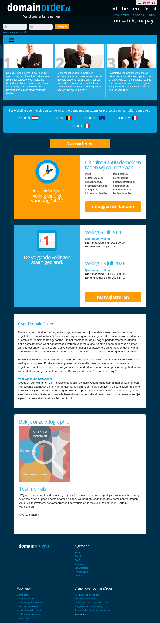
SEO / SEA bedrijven (27, 606)
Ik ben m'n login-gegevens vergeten (92, 610)
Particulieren (23, 618)
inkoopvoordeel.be (96, 193)
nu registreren (113, 297)
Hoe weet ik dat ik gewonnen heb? (92, 602)
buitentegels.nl (94, 178)
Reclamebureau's (25, 598)
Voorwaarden (81, 568)
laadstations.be (122, 193)
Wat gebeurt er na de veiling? (89, 606)
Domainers (22, 595)
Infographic (80, 564)
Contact (78, 575)
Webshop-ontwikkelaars (29, 610)
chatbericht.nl (121, 185)
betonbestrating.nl (124, 181)
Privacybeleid (81, 571)
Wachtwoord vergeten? (14, 32)
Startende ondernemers (29, 614)
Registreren (80, 556)
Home (77, 552)
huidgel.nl (91, 189)
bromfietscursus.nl (96, 185)
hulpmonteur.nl (122, 189)
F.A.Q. (78, 560)
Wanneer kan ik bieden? (86, 598)
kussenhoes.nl (93, 181)
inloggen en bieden (113, 206)
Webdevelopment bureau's (30, 602)
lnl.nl (88, 174)
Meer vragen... (82, 614)
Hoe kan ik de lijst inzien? (87, 595)
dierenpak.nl (120, 178)
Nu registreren (80, 143)
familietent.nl (120, 174)
